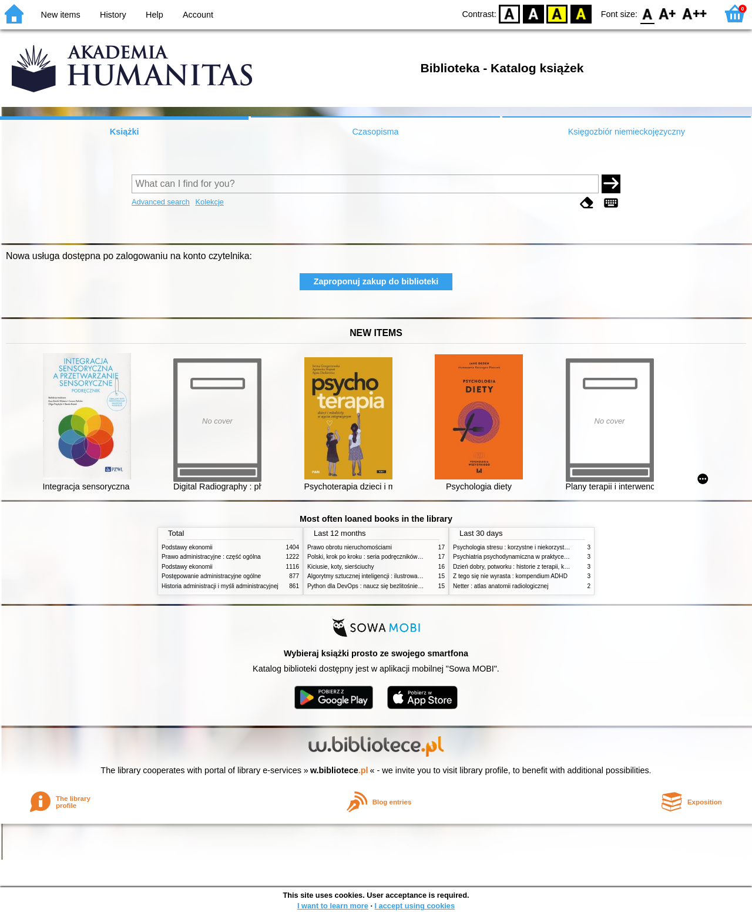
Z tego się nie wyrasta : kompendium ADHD (510, 576)
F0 (647, 13)
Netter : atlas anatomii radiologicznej (500, 586)
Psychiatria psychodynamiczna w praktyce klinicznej (521, 556)
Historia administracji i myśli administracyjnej (220, 586)
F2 (694, 13)
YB (557, 13)
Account (198, 14)
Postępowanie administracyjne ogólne (211, 576)
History (113, 14)
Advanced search (161, 201)
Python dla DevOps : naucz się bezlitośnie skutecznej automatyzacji (396, 586)
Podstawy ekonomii (187, 547)
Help (154, 14)
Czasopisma (375, 131)
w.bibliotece (339, 770)
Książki (124, 131)
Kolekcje (209, 201)
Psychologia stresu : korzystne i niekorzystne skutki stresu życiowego (543, 547)
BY (581, 13)
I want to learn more (332, 905)
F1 (667, 13)
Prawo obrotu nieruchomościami (349, 547)
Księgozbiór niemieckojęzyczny (626, 131)
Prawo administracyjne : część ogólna (211, 556)
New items (60, 14)
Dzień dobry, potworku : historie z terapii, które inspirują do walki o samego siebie (559, 566)
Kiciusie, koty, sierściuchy (340, 566)
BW (533, 13)
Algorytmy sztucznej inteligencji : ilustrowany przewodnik (381, 576)
